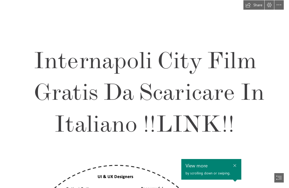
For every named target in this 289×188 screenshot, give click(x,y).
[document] (144, 94)
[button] (253, 5)
